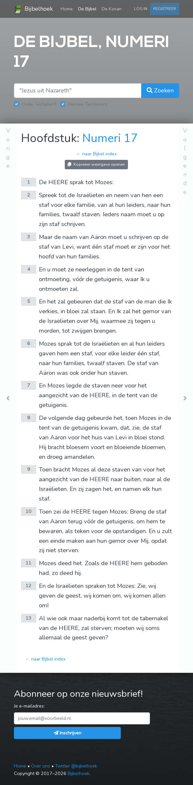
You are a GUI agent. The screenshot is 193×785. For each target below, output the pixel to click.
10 (28, 511)
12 (28, 585)
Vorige (8, 148)
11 (28, 563)
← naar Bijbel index (96, 153)
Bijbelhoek (33, 9)
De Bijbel (87, 9)
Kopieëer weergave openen (96, 164)
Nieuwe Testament (87, 104)
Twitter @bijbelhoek (76, 766)
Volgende (185, 161)
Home (68, 8)
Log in (140, 8)
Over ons (40, 766)
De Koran (111, 9)
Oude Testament (39, 104)
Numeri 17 (110, 138)
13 (28, 618)
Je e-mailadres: (29, 706)
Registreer (164, 8)
